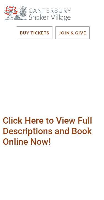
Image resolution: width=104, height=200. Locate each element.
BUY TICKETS (34, 32)
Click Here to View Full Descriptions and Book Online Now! (47, 131)
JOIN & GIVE (72, 32)
